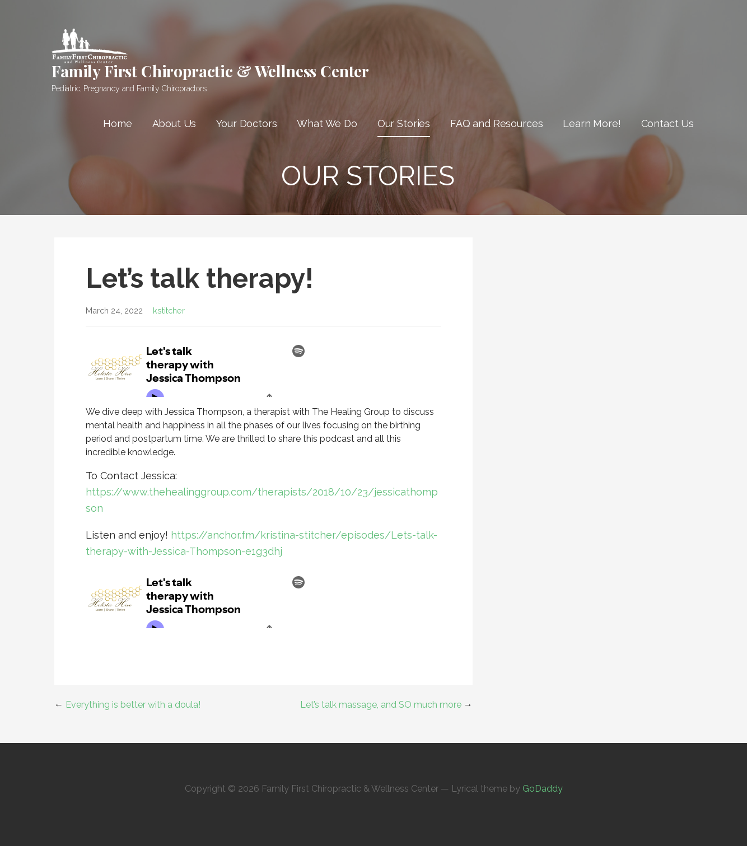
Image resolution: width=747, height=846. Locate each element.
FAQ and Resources (496, 123)
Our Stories (403, 123)
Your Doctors (246, 123)
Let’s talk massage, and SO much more (380, 704)
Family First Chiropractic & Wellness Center (210, 70)
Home (117, 123)
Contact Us (667, 123)
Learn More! (591, 123)
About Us (174, 123)
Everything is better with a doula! (133, 704)
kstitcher (169, 310)
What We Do (327, 123)
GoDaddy (542, 788)
